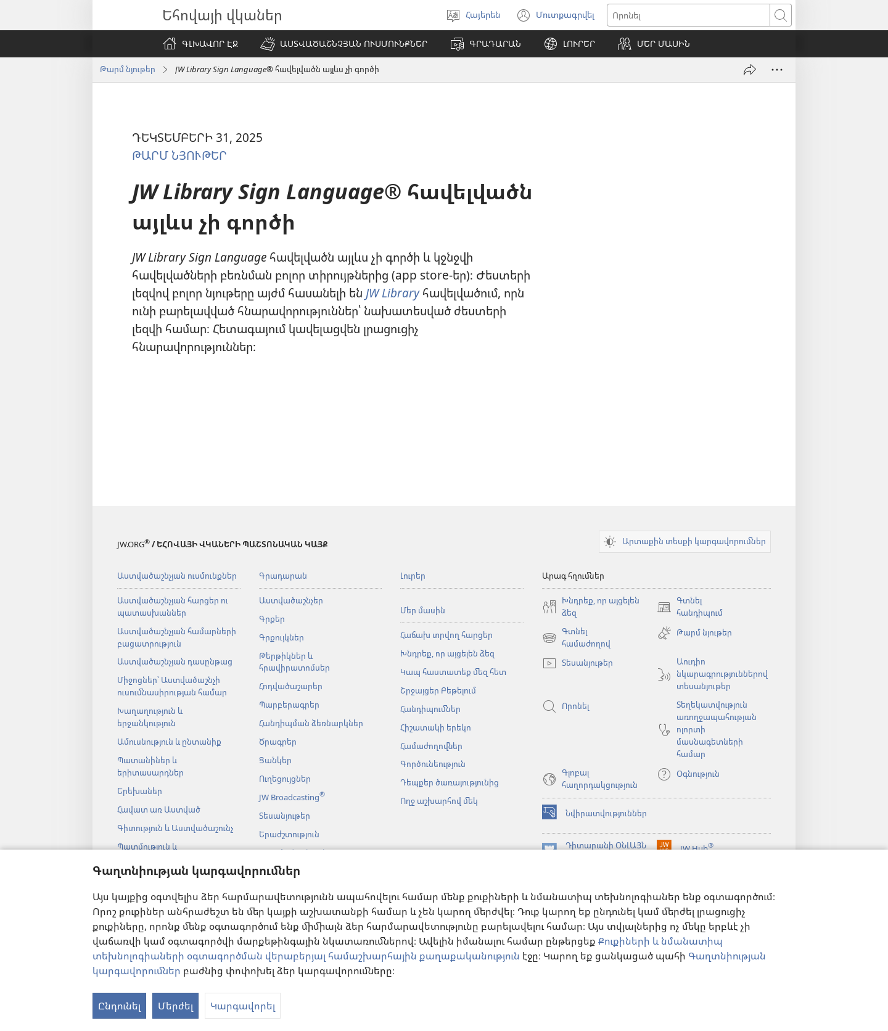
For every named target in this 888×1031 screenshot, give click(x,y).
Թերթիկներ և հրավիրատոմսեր (294, 662)
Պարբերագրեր (289, 704)
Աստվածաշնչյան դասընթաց (174, 661)
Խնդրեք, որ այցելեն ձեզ (447, 653)
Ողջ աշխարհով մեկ (439, 800)
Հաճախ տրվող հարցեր (446, 634)
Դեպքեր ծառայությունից (449, 782)
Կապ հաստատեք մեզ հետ (453, 671)
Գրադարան (283, 575)
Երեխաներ (139, 791)
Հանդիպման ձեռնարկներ (311, 723)
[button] (344, 43)
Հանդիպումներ (430, 708)
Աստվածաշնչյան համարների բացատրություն (176, 637)
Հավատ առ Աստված (158, 809)
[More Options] (777, 69)
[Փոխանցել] (750, 69)
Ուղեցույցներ (285, 778)
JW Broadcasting (292, 797)
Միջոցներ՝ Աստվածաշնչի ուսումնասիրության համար (172, 686)
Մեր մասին (422, 610)
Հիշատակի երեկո (435, 727)
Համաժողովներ (431, 746)
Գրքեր (272, 618)
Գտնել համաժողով (576, 638)
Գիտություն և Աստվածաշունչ (175, 828)
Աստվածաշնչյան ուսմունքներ (177, 575)
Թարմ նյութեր (127, 69)
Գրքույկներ (281, 637)
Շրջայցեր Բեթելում (438, 690)
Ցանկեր (275, 760)
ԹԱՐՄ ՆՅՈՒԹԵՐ (179, 155)
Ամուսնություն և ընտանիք (169, 741)
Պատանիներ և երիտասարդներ (150, 766)
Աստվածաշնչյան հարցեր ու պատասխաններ (172, 606)
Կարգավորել (242, 1005)
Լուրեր (413, 575)
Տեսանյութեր (284, 815)
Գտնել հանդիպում (690, 607)
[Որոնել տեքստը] (688, 15)
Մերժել (175, 1005)
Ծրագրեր (278, 741)
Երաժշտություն (289, 834)
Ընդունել (119, 1005)
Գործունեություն (433, 763)
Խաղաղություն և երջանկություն (150, 717)
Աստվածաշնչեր (291, 600)
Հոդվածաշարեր (291, 686)
